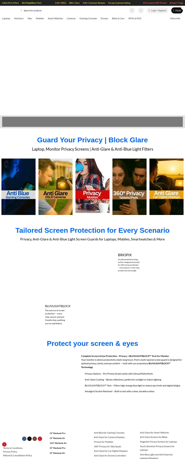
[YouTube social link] (40, 417)
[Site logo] (8, 10)
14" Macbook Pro (57, 426)
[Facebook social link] (24, 417)
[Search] (72, 10)
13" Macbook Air (57, 416)
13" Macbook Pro (57, 411)
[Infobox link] (18, 165)
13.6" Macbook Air (58, 421)
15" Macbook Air (57, 431)
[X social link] (29, 417)
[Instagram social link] (35, 417)
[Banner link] (129, 240)
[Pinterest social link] (4, 422)
